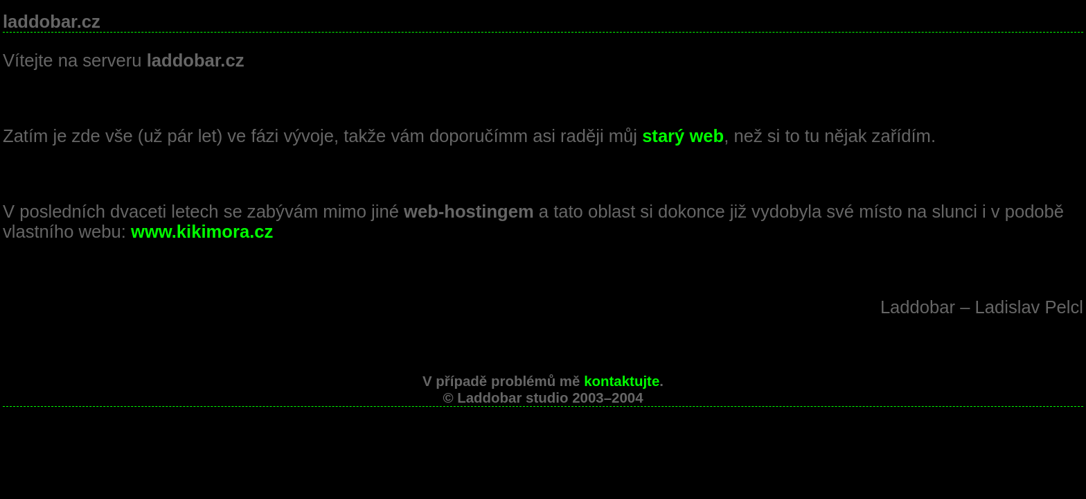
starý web (683, 136)
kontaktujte (621, 381)
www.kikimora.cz (202, 231)
